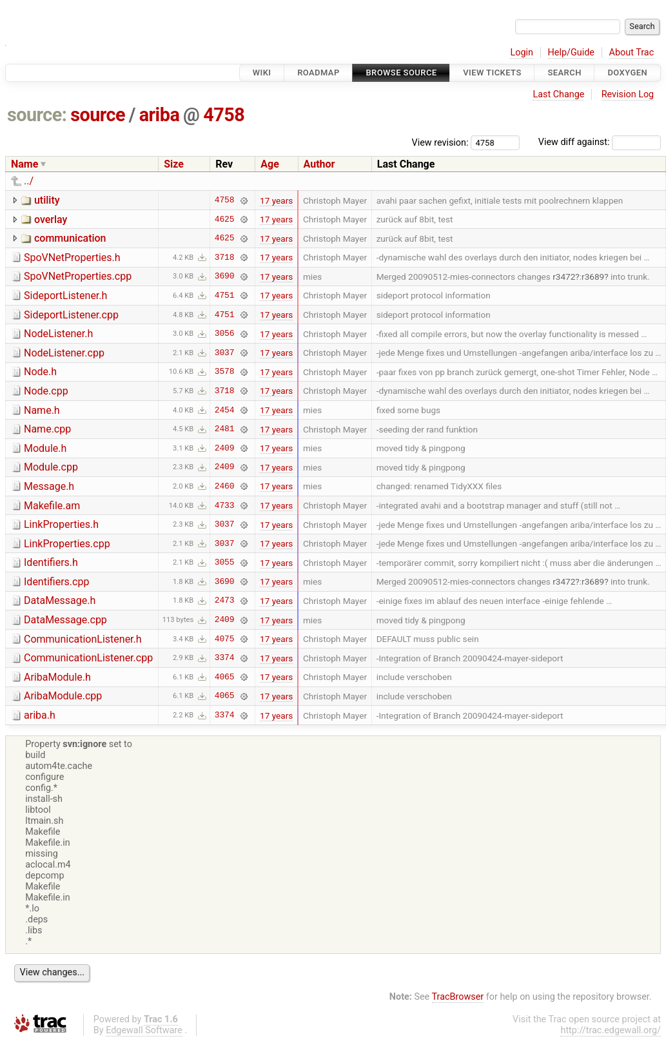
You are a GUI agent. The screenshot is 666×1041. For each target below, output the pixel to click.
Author (319, 164)
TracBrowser (458, 996)
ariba (159, 115)
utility (47, 200)
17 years (276, 200)
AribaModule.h (57, 677)
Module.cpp (51, 467)
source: (37, 115)
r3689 (593, 276)
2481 (225, 429)
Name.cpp (47, 429)
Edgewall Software (144, 1030)
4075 (225, 639)
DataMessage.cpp (65, 620)
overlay (50, 219)
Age (269, 164)
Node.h (40, 371)
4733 (225, 505)
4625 (225, 219)
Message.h (49, 486)
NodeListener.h (58, 333)
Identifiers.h (51, 562)
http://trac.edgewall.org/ (610, 1030)
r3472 (564, 276)
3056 (225, 334)
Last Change (558, 94)
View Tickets (492, 72)
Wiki (262, 72)
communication (70, 238)
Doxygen (627, 72)
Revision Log (628, 94)
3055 (225, 563)
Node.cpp (46, 391)
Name (24, 164)
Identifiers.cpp (56, 582)
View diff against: (599, 142)
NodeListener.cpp (64, 353)
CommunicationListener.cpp (88, 658)
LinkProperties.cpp (67, 544)
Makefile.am (52, 506)
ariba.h (39, 715)
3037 (225, 352)
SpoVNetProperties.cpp (78, 276)
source (97, 115)
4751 (225, 295)
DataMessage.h (59, 600)
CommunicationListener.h (83, 639)
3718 (225, 257)
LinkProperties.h (61, 524)
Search (564, 72)
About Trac (631, 52)
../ (29, 181)
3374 (225, 658)
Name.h (42, 410)
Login (521, 52)
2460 (225, 486)
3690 (225, 276)
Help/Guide (571, 52)
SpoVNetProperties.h (72, 257)
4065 (225, 677)
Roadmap (318, 72)
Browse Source (401, 72)
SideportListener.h (65, 295)
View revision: (440, 142)
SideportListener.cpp (71, 315)
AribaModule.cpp (63, 696)
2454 (225, 410)
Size (174, 164)
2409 (225, 448)
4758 (223, 115)
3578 (225, 372)
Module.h (45, 448)
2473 (225, 601)
